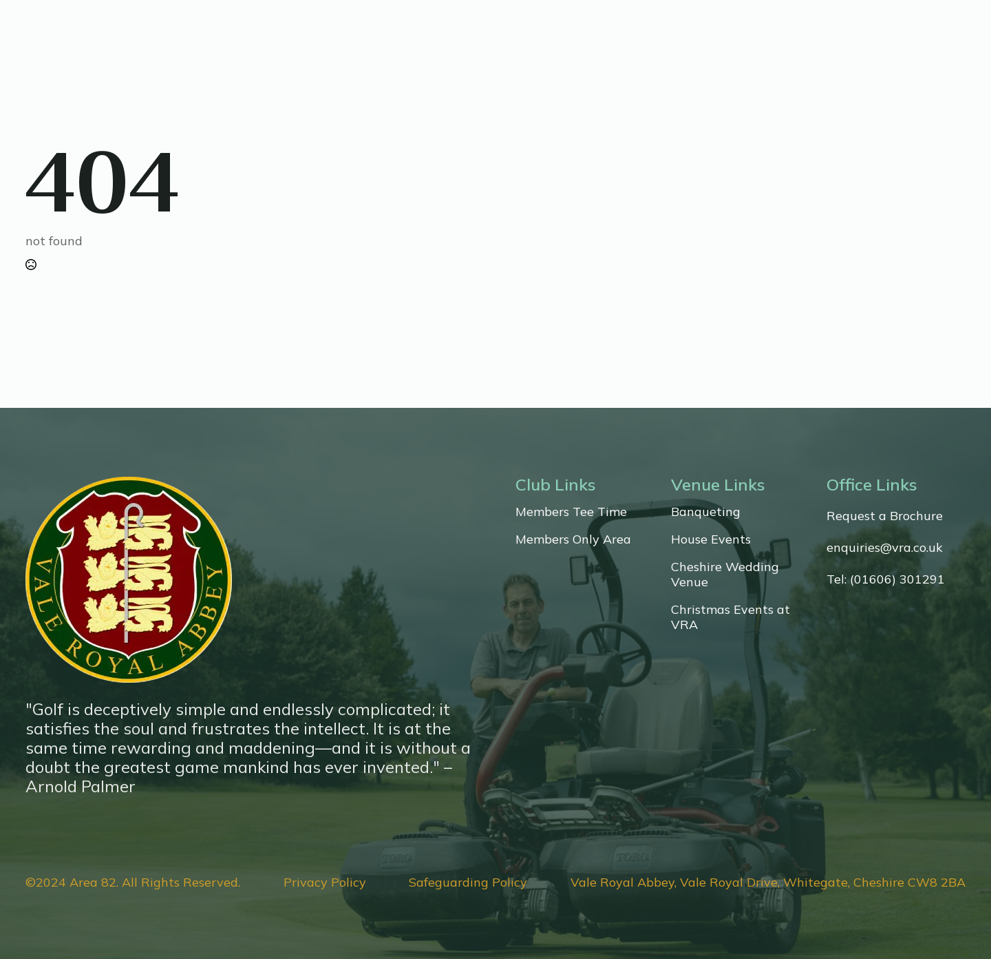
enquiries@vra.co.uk (885, 547)
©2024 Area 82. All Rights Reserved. (132, 882)
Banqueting (705, 511)
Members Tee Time (571, 511)
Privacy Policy (325, 882)
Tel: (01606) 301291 (886, 579)
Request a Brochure (885, 516)
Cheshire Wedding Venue (725, 574)
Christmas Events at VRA (730, 617)
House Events (711, 539)
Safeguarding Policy (468, 882)
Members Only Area (573, 539)
